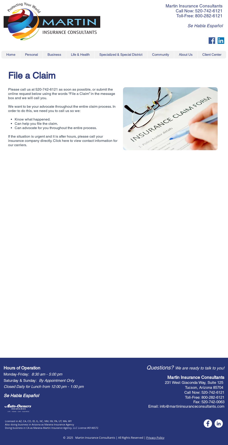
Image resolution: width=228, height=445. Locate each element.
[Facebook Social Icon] (212, 40)
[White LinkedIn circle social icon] (218, 423)
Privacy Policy (155, 438)
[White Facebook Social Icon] (208, 423)
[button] (211, 54)
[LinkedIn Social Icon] (221, 40)
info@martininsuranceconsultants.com (192, 406)
